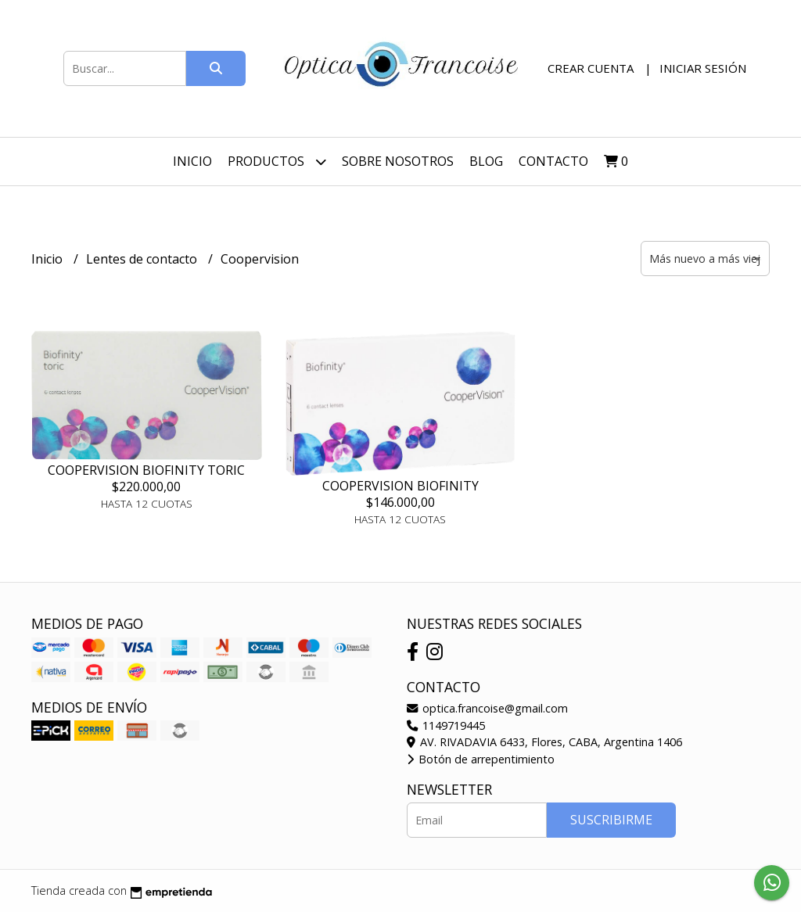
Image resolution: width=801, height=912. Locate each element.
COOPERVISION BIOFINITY (400, 485)
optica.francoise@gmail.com (487, 708)
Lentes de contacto (143, 258)
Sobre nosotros (398, 161)
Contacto (553, 161)
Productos (277, 161)
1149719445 (446, 725)
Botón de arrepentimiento (481, 759)
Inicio (192, 161)
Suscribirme (611, 819)
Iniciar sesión (702, 68)
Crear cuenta (591, 68)
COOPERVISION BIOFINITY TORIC (146, 470)
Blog (486, 161)
